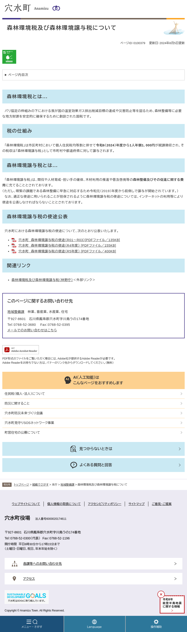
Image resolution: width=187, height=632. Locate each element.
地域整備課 (16, 312)
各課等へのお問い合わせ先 (42, 563)
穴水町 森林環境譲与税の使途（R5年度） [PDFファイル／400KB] (67, 251)
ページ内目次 (18, 75)
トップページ (21, 484)
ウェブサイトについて (26, 504)
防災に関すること (17, 403)
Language (94, 624)
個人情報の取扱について (64, 504)
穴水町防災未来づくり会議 (24, 413)
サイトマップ (136, 504)
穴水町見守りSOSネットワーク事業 (29, 423)
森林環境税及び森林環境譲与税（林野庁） (42, 280)
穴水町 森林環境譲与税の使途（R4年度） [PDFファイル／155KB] (67, 245)
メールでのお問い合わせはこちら (32, 330)
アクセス (29, 579)
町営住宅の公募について (22, 432)
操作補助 (156, 624)
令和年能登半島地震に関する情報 (172, 603)
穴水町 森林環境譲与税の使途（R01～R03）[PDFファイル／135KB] (69, 240)
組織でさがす (40, 484)
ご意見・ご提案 (162, 504)
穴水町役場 (17, 518)
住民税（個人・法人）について (25, 394)
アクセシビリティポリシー (104, 504)
